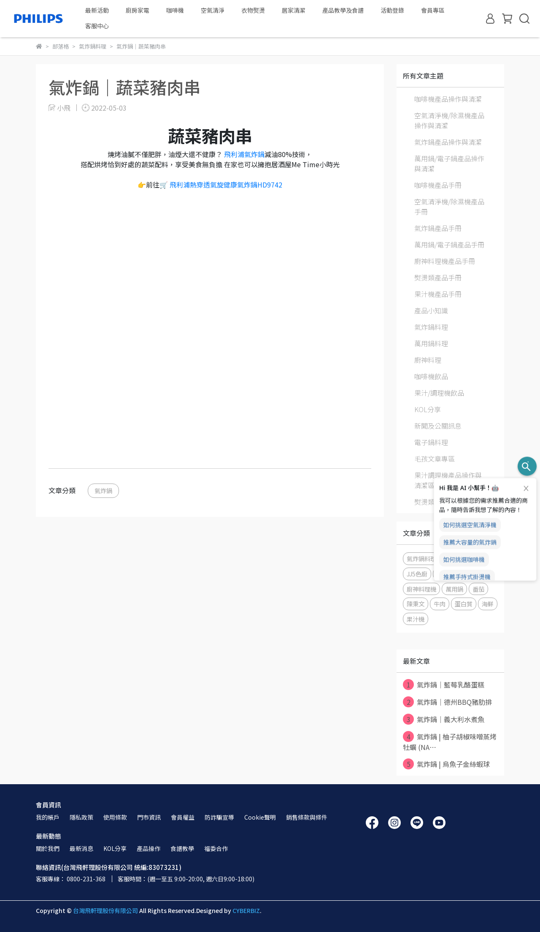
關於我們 (47, 848)
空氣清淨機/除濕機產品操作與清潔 (449, 120)
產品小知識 (431, 310)
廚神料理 (427, 360)
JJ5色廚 (417, 573)
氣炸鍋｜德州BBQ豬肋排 (447, 701)
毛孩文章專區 (434, 459)
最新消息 (81, 848)
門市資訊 (149, 817)
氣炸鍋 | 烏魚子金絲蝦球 (446, 763)
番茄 (478, 588)
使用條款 (115, 817)
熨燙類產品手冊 (438, 277)
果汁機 (415, 618)
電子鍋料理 (431, 442)
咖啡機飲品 (431, 376)
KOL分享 (427, 409)
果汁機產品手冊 (438, 294)
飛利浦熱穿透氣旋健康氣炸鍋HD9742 (225, 184)
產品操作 (148, 848)
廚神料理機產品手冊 (444, 261)
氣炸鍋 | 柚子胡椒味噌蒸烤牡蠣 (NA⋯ (450, 741)
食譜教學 (182, 848)
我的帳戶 (47, 817)
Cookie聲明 (260, 817)
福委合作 (216, 848)
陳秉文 (415, 603)
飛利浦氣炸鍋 (244, 154)
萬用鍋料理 (431, 343)
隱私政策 (81, 817)
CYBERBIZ (246, 910)
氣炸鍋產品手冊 (438, 228)
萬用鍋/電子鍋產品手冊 (449, 244)
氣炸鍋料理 (431, 327)
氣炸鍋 (103, 490)
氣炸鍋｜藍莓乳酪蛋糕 (443, 684)
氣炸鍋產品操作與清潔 (448, 142)
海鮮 (488, 603)
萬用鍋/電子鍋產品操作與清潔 (449, 163)
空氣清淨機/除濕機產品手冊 (449, 206)
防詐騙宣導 (219, 817)
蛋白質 (463, 603)
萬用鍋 (454, 588)
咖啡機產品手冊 (438, 185)
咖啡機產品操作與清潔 (448, 99)
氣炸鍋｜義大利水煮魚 (443, 719)
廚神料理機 (421, 588)
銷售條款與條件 (306, 817)
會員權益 (182, 817)
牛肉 (440, 603)
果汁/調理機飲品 (439, 393)
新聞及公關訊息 (438, 426)
